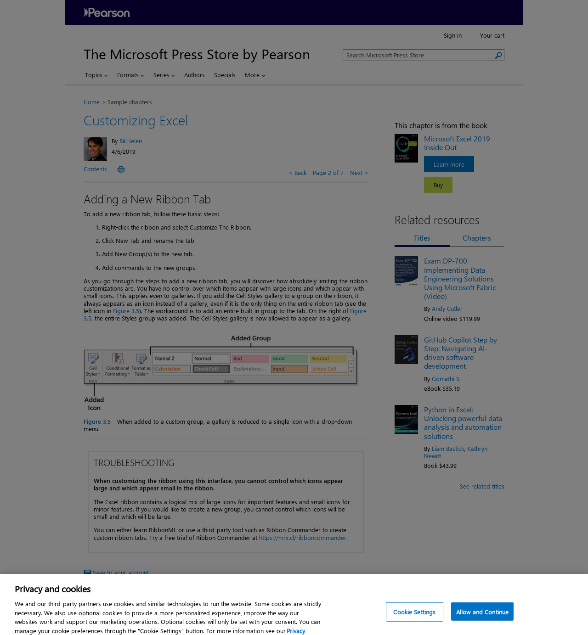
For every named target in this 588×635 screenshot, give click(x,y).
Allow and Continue (482, 618)
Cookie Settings (414, 618)
